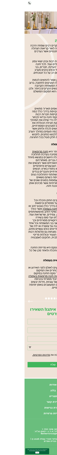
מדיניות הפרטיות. (16, 354)
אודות (28, 385)
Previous (5, 301)
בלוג (28, 390)
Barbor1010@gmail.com (28, 433)
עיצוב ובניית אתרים (28, 441)
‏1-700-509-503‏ (5, 3)
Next (52, 301)
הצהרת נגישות (28, 408)
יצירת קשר (28, 402)
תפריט (28, 396)
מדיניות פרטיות (28, 413)
